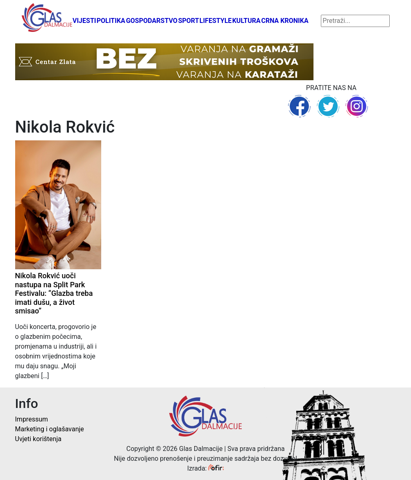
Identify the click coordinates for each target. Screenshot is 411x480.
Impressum (31, 419)
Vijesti (84, 21)
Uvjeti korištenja (38, 439)
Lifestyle (216, 21)
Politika (111, 21)
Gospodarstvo (151, 21)
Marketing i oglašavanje (49, 429)
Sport (188, 21)
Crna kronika (284, 21)
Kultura (246, 21)
